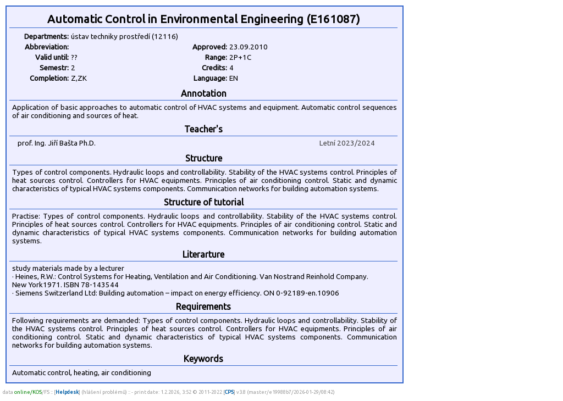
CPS (229, 392)
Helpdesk (67, 392)
